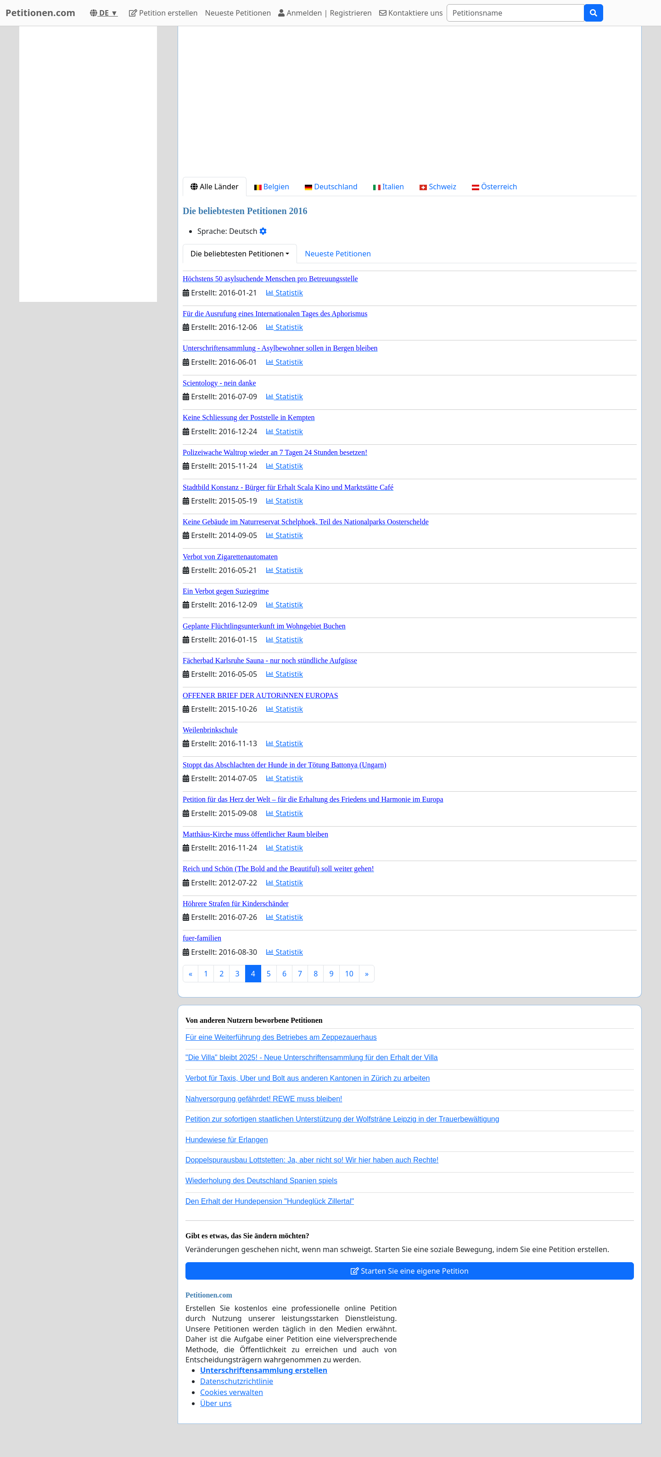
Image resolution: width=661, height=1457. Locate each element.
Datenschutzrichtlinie (236, 1381)
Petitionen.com (40, 12)
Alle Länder (214, 186)
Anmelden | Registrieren (325, 13)
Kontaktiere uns (411, 13)
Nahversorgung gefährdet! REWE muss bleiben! (263, 1099)
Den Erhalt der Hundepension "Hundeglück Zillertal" (269, 1201)
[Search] (515, 13)
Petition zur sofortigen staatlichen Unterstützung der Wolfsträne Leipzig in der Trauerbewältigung (342, 1119)
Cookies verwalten (231, 1392)
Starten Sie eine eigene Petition (410, 1271)
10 (349, 974)
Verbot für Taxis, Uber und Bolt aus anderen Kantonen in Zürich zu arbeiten (307, 1078)
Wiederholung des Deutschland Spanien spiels (261, 1181)
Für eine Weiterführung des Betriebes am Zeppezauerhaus (281, 1037)
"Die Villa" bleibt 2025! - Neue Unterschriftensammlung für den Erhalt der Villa (311, 1057)
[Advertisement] (409, 105)
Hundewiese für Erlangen (226, 1140)
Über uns (216, 1403)
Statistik (284, 293)
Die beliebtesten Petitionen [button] (237, 254)
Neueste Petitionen (238, 13)
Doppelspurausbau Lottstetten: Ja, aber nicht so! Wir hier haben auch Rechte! (311, 1160)
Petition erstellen (163, 13)
